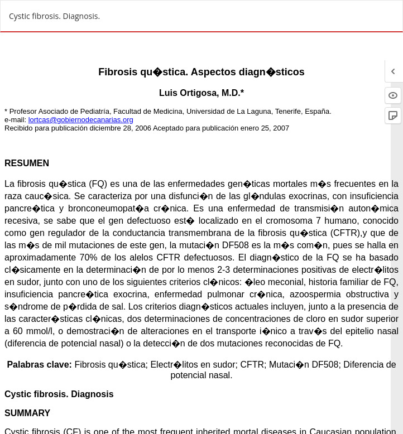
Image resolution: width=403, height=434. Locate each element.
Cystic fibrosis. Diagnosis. (54, 16)
